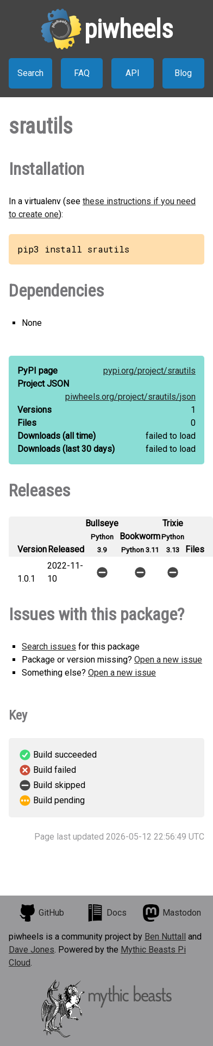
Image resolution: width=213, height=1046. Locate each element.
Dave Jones (31, 949)
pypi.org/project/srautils (149, 371)
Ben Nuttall (165, 936)
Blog (183, 73)
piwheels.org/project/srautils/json (130, 397)
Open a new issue (168, 659)
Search (30, 73)
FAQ (82, 73)
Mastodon (171, 913)
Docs (106, 913)
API (133, 73)
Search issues (49, 646)
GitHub (41, 913)
